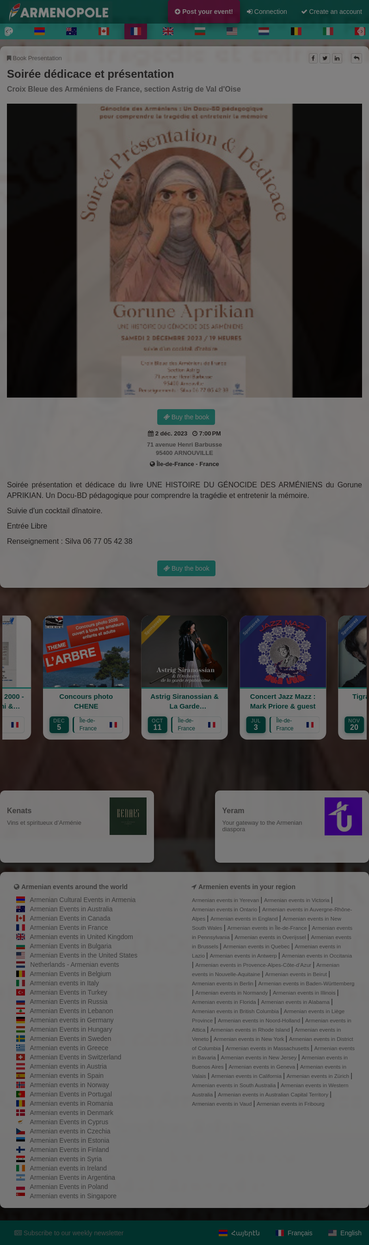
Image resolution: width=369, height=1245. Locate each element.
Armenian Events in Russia (69, 1001)
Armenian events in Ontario (225, 909)
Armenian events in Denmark (72, 1112)
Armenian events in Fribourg (290, 1104)
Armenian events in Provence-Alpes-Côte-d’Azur (254, 965)
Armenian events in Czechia (70, 1131)
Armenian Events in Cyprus (69, 1122)
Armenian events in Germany (72, 1020)
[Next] (361, 31)
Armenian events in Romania (71, 1103)
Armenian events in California (247, 1076)
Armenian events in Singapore (73, 1196)
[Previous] (7, 31)
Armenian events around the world (74, 886)
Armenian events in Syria (66, 1159)
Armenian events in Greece (69, 1048)
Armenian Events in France (69, 927)
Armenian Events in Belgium (70, 973)
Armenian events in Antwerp (244, 955)
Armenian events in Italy (64, 983)
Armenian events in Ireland (68, 1168)
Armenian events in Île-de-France (267, 928)
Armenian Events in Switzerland (76, 1057)
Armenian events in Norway (69, 1085)
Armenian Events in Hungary (71, 1029)
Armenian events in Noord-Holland (259, 1020)
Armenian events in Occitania (317, 955)
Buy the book (186, 417)
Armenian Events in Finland (69, 1149)
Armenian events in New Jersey (259, 1057)
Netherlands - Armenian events (74, 964)
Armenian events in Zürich (319, 1076)
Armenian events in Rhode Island (250, 1030)
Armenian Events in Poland (69, 1186)
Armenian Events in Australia (71, 909)
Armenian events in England (244, 918)
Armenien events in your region (246, 886)
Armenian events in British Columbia (236, 1011)
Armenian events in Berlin (223, 983)
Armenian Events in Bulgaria (71, 946)
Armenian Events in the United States (84, 955)
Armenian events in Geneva (262, 1067)
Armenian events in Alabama (296, 1002)
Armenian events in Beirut (297, 974)
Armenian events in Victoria (297, 900)
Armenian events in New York (250, 1039)
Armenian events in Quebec (257, 946)
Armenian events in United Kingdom (81, 936)
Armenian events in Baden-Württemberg (306, 983)
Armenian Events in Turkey (68, 992)
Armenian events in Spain (67, 1075)
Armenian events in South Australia (234, 1085)
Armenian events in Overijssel (270, 937)
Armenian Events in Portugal (71, 1094)
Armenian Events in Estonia (70, 1140)
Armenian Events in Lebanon (71, 1011)
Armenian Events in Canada (70, 918)
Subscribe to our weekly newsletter (68, 1233)
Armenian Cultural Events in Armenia (83, 899)
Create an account (331, 11)
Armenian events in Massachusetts (268, 1048)
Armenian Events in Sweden (70, 1038)
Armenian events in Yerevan (226, 900)
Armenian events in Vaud (222, 1104)
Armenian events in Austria (68, 1066)
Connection (267, 11)
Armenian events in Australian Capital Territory (274, 1094)
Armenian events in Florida (225, 1002)
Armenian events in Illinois (305, 993)
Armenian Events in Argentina (72, 1177)
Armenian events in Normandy (233, 993)
